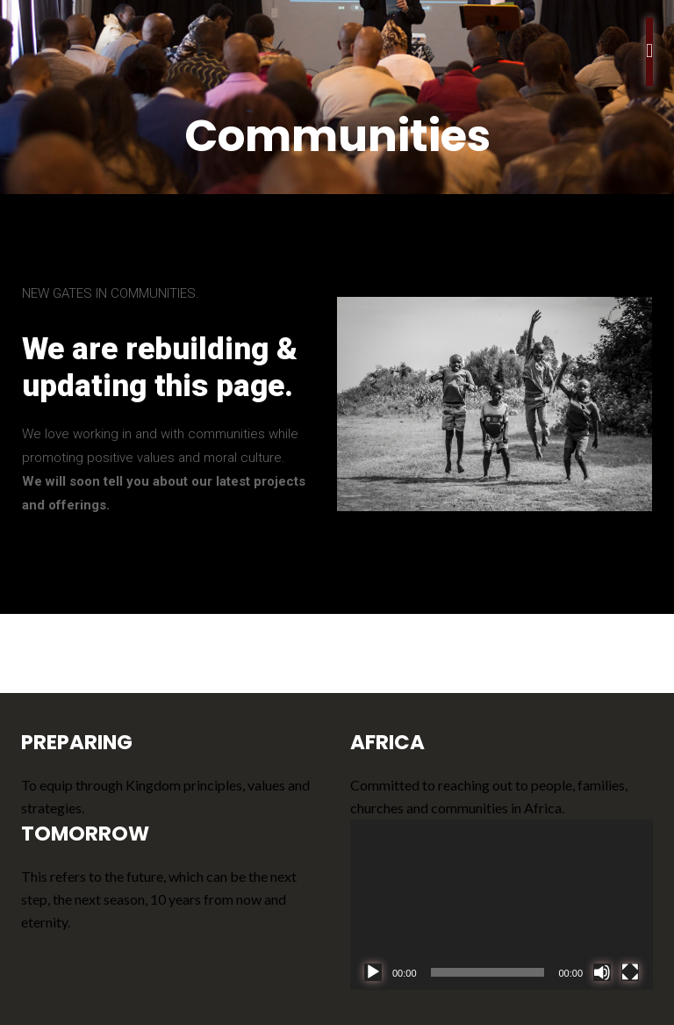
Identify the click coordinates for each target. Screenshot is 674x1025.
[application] (501, 904)
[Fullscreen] (630, 972)
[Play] (373, 972)
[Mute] (602, 972)
